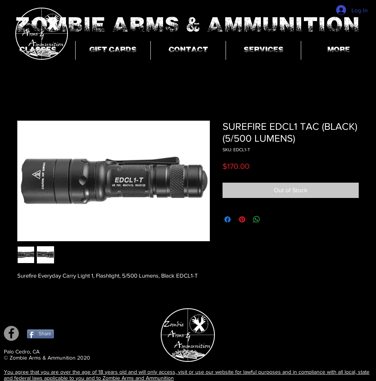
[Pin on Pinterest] (242, 219)
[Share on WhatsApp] (256, 219)
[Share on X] (271, 219)
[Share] (40, 333)
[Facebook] (11, 333)
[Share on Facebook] (227, 219)
